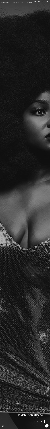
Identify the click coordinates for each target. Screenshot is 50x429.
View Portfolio (38, 421)
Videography (15, 2)
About (23, 2)
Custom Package (47, 2)
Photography (5, 2)
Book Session (40, 2)
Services (29, 2)
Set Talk (35, 2)
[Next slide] (47, 214)
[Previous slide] (2, 214)
